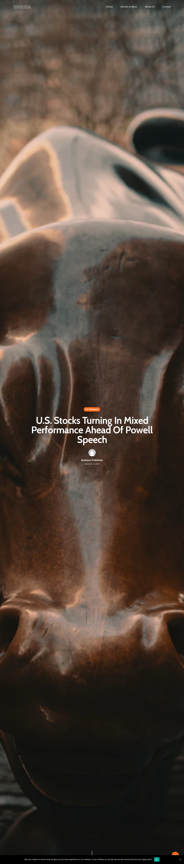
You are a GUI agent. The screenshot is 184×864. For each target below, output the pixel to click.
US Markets (92, 409)
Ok (157, 859)
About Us (150, 7)
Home (109, 7)
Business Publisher (92, 460)
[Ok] (180, 859)
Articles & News (128, 7)
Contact (166, 7)
